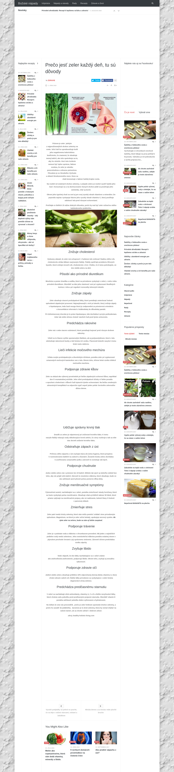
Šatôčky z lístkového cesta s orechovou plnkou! (135, 146)
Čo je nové (129, 112)
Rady (74, 3)
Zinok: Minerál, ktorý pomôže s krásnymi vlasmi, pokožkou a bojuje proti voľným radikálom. (26, 192)
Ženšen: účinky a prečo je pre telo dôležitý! (27, 136)
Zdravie (51, 80)
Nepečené (128, 303)
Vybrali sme (144, 112)
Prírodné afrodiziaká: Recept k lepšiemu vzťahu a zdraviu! (65, 11)
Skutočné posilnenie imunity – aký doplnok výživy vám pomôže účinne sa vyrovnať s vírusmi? (28, 217)
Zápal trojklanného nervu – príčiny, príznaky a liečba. (27, 260)
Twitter (97, 80)
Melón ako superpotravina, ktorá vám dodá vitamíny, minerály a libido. (55, 755)
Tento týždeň (129, 334)
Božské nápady (28, 3)
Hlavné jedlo (129, 291)
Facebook (108, 80)
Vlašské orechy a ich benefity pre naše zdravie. (27, 154)
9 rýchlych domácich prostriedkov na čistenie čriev (80, 753)
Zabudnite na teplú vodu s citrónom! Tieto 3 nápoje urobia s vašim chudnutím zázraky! (139, 205)
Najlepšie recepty (26, 63)
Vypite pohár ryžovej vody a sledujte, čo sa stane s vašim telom (147, 189)
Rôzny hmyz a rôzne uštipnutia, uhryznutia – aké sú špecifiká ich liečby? (27, 239)
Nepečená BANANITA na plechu (146, 220)
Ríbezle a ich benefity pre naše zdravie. (32, 171)
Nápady (127, 299)
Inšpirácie (46, 3)
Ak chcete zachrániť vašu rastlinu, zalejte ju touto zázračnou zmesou (139, 173)
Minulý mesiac (131, 339)
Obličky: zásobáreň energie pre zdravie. (27, 119)
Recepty (83, 3)
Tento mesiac (144, 334)
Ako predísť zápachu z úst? (105, 751)
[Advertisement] (87, 32)
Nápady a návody (61, 3)
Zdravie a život (97, 3)
